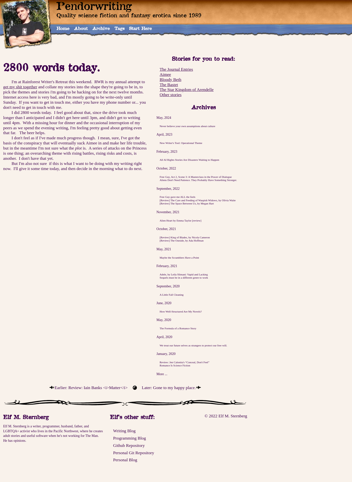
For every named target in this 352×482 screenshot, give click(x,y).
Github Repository (129, 445)
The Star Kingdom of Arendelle (187, 89)
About (81, 28)
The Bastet (169, 84)
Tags (119, 28)
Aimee (165, 74)
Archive (101, 28)
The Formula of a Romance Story (178, 328)
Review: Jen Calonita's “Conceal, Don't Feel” (184, 362)
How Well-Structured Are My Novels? (181, 311)
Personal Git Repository (133, 452)
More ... (161, 374)
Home (62, 28)
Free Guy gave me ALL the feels (177, 196)
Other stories (171, 94)
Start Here (140, 28)
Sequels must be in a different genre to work (184, 277)
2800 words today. (51, 67)
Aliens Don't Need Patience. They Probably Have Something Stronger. (198, 180)
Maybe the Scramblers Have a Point (179, 257)
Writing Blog (124, 430)
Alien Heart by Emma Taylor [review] (180, 220)
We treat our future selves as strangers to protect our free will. (193, 345)
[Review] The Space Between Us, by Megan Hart (187, 203)
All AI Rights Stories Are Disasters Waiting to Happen (189, 159)
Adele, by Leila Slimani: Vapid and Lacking (184, 274)
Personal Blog (125, 459)
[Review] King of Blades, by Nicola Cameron (185, 237)
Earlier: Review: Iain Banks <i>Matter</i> (91, 387)
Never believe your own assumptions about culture (187, 126)
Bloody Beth (170, 79)
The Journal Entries (176, 69)
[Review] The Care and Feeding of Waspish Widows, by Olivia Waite (198, 200)
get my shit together (20, 86)
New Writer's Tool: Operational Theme (181, 142)
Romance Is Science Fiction (175, 365)
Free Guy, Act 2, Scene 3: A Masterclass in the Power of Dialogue (196, 176)
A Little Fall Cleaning (172, 294)
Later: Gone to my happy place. (169, 387)
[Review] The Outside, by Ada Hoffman (182, 240)
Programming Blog (129, 438)
